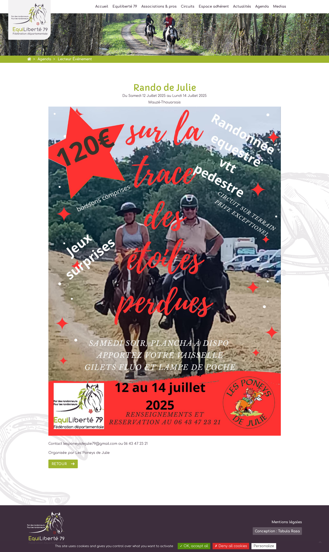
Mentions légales (287, 522)
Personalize (264, 546)
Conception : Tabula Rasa (277, 531)
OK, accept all (194, 546)
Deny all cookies (231, 546)
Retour (59, 464)
